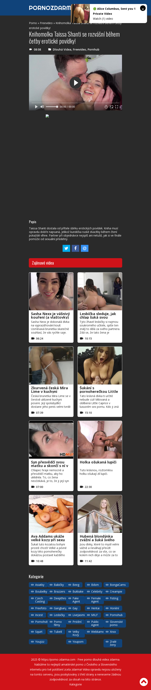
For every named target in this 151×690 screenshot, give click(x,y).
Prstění (77, 622)
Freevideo (46, 23)
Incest (39, 615)
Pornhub (93, 49)
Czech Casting (40, 599)
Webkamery (98, 632)
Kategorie (75, 684)
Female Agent (96, 599)
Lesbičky (59, 615)
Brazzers (59, 591)
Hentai (95, 608)
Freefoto (40, 608)
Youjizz (39, 641)
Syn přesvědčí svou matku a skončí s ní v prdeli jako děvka (49, 466)
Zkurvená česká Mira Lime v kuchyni (49, 389)
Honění (114, 608)
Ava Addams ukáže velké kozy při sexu (48, 538)
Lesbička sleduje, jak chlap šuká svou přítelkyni (98, 317)
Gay (75, 608)
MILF (94, 615)
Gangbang (60, 608)
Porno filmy (58, 623)
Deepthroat (61, 598)
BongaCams (118, 585)
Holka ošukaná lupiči (98, 462)
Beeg (76, 585)
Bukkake (78, 591)
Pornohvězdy (43, 622)
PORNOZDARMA (52, 8)
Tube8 (58, 632)
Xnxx (113, 632)
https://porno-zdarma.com (58, 659)
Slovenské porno (116, 623)
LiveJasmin (79, 615)
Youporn (78, 641)
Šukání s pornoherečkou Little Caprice (99, 391)
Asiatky (39, 585)
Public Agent (95, 623)
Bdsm (95, 585)
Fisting (114, 598)
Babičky (59, 585)
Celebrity (96, 591)
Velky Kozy (76, 633)
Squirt (39, 632)
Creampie (116, 591)
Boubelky (41, 591)
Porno (33, 23)
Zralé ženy (113, 643)
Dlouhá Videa (62, 49)
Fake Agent (76, 599)
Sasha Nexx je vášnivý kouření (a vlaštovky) (50, 315)
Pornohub (116, 615)
